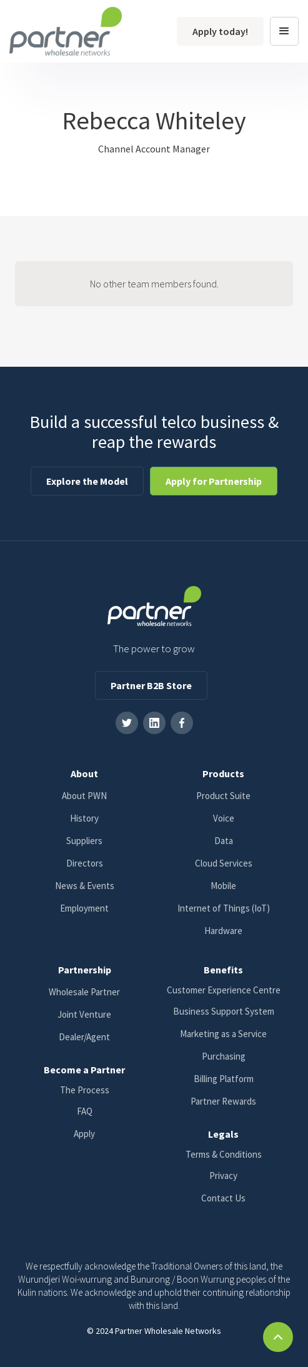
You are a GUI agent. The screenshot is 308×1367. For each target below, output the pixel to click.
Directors (84, 863)
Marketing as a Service (223, 1034)
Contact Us (223, 1198)
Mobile (223, 886)
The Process (84, 1090)
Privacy (223, 1175)
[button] (284, 31)
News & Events (84, 886)
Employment (84, 908)
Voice (223, 818)
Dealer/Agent (84, 1037)
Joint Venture (84, 1014)
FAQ (84, 1111)
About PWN (84, 796)
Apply (84, 1134)
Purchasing (224, 1056)
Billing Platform (224, 1079)
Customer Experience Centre (224, 990)
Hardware (223, 931)
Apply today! (220, 31)
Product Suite (223, 796)
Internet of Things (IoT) (223, 908)
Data (223, 841)
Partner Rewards (223, 1101)
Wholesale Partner (84, 992)
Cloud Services (223, 863)
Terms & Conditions (224, 1154)
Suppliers (84, 841)
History (84, 818)
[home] (65, 31)
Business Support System (223, 1011)
